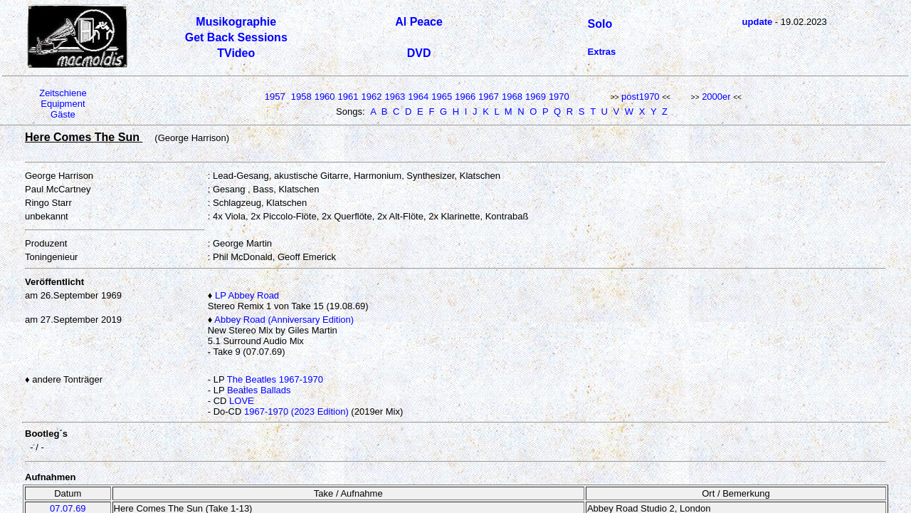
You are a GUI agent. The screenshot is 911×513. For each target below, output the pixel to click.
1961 (348, 96)
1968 (512, 96)
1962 (372, 96)
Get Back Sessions (236, 37)
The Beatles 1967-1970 (275, 379)
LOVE (241, 400)
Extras (602, 51)
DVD (419, 53)
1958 (301, 96)
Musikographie (236, 22)
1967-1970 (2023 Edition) (296, 411)
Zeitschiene (62, 93)
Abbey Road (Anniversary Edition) (284, 319)
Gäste (63, 114)
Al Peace (419, 22)
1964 (418, 96)
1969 (535, 96)
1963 (394, 96)
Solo (600, 24)
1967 (488, 96)
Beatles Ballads (259, 390)
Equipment (63, 103)
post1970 (640, 96)
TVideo (236, 53)
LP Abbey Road (247, 295)
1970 (559, 96)
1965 (441, 96)
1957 (275, 96)
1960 (325, 96)
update (757, 21)
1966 (465, 96)
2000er (716, 96)
